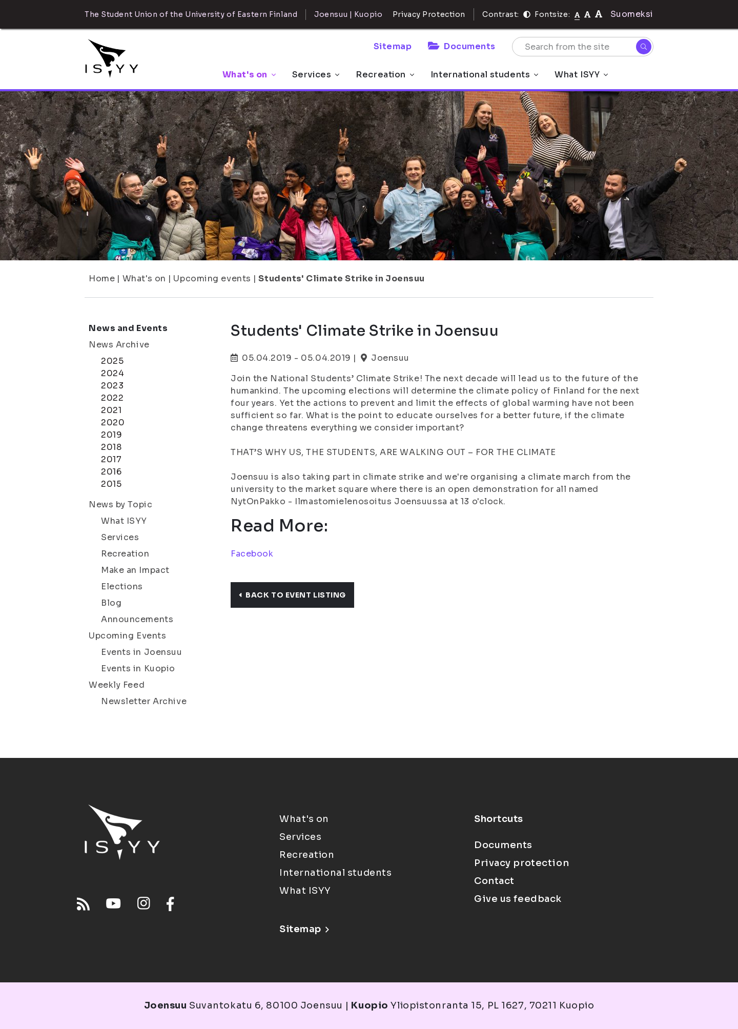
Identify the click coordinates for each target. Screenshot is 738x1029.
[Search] (643, 46)
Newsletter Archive (144, 701)
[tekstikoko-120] (598, 14)
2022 (112, 398)
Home (102, 278)
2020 (113, 422)
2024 (112, 373)
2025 (112, 361)
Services (315, 74)
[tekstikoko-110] (587, 14)
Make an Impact (135, 570)
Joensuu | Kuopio (348, 14)
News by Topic (120, 504)
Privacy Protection (429, 14)
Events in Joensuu (141, 652)
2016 (111, 471)
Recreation (385, 74)
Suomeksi (631, 14)
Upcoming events (212, 278)
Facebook (252, 553)
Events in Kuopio (138, 668)
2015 (111, 484)
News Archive (119, 344)
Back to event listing (292, 595)
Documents (462, 46)
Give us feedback (518, 898)
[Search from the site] (582, 46)
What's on (249, 74)
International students (484, 74)
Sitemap (393, 46)
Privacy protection (521, 863)
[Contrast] (526, 14)
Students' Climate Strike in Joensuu (341, 278)
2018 (111, 447)
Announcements (137, 619)
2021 (111, 410)
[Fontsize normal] (577, 14)
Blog (111, 603)
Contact (494, 881)
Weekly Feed (117, 685)
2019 (111, 434)
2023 (112, 385)
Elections (122, 586)
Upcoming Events (127, 635)
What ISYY (581, 74)
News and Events (128, 328)
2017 (111, 459)
